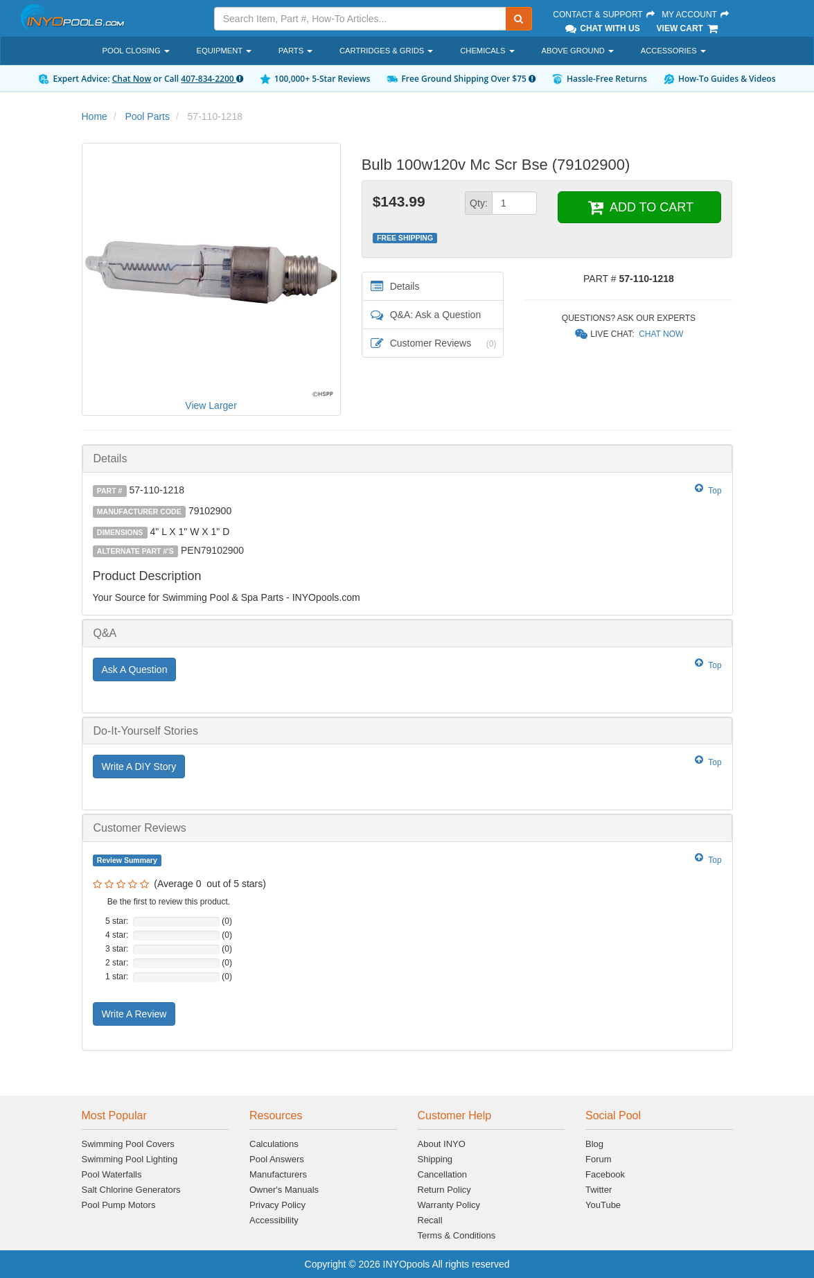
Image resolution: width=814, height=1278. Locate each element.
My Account (695, 14)
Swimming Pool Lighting (130, 1159)
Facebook (605, 1174)
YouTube (603, 1205)
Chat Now (132, 79)
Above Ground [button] (577, 50)
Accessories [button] (673, 50)
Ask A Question (135, 669)
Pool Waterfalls (112, 1174)
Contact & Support (604, 14)
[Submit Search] (519, 18)
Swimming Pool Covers (128, 1144)
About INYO (442, 1144)
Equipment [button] (224, 50)
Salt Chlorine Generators (131, 1189)
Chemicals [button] (487, 50)
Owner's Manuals (284, 1189)
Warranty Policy (449, 1205)
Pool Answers (276, 1159)
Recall (430, 1220)
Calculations (274, 1144)
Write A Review (134, 1013)
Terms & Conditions (457, 1235)
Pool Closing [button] (136, 50)
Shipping (435, 1159)
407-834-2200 (211, 79)
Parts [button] (295, 50)
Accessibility (274, 1220)
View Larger (210, 405)
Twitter (598, 1189)
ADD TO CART (639, 207)
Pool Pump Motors (119, 1205)
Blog (594, 1144)
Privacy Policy (277, 1205)
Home (94, 116)
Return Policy (444, 1189)
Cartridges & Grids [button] (386, 50)
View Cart (688, 28)
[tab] (407, 458)
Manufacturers (278, 1174)
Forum (598, 1159)
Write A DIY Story (139, 766)
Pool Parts (147, 116)
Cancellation (443, 1174)
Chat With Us (601, 28)
